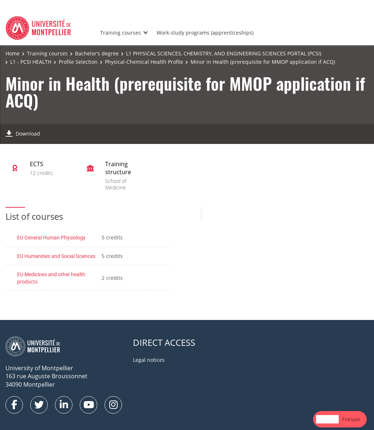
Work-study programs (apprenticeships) (205, 32)
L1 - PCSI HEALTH (30, 61)
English (327, 419)
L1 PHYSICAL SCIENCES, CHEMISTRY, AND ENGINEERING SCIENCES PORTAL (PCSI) (223, 53)
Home (12, 53)
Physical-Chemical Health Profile (144, 61)
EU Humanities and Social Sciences (56, 256)
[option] (351, 419)
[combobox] (327, 419)
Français (351, 419)
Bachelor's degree (97, 53)
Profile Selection (78, 61)
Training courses (120, 32)
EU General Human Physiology (51, 237)
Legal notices (149, 359)
